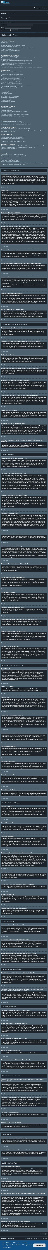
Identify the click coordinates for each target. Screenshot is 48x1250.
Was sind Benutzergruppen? (7, 110)
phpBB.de (15, 388)
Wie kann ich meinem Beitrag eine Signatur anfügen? (12, 74)
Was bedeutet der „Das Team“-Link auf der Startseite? (12, 116)
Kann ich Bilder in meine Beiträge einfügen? (10, 96)
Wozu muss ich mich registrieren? (8, 41)
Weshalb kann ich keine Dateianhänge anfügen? (11, 81)
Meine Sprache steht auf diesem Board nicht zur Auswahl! (13, 61)
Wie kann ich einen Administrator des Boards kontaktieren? (13, 164)
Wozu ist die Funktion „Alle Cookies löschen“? (10, 51)
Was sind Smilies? (5, 94)
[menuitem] (44, 8)
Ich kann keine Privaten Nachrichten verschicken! (11, 121)
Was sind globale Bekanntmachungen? (9, 97)
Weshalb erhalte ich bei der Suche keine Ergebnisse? (12, 137)
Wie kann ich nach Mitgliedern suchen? (9, 139)
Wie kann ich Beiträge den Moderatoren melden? (11, 83)
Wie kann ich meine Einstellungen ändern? (10, 56)
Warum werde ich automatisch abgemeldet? (10, 50)
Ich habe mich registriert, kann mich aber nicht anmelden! (13, 45)
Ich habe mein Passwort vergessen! (8, 49)
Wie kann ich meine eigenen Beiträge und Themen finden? (13, 141)
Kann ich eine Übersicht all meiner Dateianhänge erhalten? (13, 155)
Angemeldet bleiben (6, 30)
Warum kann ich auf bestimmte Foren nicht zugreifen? (12, 79)
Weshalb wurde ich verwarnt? (7, 82)
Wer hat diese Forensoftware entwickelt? (9, 160)
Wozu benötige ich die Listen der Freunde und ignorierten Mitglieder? (15, 128)
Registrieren (10, 22)
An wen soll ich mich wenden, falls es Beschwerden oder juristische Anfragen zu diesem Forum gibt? (22, 162)
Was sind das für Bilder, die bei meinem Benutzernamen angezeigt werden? (17, 63)
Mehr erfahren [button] (7, 1247)
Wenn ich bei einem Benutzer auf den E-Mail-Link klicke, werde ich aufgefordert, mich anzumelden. (22, 67)
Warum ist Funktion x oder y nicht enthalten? (10, 161)
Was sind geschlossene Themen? (8, 101)
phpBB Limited (5, 388)
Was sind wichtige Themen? (7, 100)
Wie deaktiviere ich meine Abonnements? (9, 149)
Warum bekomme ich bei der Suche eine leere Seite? (12, 138)
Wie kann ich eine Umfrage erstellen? (9, 75)
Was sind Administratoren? (6, 107)
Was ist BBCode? (4, 92)
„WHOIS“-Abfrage (19, 1200)
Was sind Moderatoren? (6, 108)
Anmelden (3, 22)
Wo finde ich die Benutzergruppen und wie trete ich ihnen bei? (14, 111)
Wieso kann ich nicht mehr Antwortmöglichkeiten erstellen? (13, 77)
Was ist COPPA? (4, 42)
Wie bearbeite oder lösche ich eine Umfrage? (10, 78)
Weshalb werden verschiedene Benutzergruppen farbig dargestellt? (15, 114)
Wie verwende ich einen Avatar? (8, 64)
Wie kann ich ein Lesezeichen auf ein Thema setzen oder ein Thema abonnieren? (18, 147)
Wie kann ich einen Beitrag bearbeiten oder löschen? (12, 73)
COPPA (34, 230)
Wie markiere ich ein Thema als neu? (9, 87)
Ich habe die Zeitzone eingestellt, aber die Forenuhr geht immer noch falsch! (17, 60)
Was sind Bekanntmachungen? (7, 98)
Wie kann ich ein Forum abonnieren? (9, 148)
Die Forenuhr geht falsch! (6, 59)
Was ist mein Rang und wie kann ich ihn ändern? (11, 65)
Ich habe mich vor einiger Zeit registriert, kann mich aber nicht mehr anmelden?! (18, 47)
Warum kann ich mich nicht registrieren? (9, 43)
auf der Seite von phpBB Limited (13, 1173)
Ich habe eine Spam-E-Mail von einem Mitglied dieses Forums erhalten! (16, 124)
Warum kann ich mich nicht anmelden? (9, 46)
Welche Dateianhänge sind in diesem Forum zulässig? (12, 154)
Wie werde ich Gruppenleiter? (7, 112)
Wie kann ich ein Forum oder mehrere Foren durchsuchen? (13, 135)
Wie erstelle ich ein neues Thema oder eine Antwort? (12, 71)
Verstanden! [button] (39, 1245)
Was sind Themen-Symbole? (7, 103)
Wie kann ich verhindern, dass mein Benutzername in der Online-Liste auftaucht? (18, 57)
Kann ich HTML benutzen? (6, 93)
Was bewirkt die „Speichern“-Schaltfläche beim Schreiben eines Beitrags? (16, 85)
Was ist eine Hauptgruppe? (6, 115)
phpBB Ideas (24, 1185)
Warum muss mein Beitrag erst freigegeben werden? (12, 86)
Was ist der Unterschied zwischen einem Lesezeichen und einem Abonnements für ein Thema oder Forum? (23, 145)
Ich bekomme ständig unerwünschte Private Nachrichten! (13, 122)
